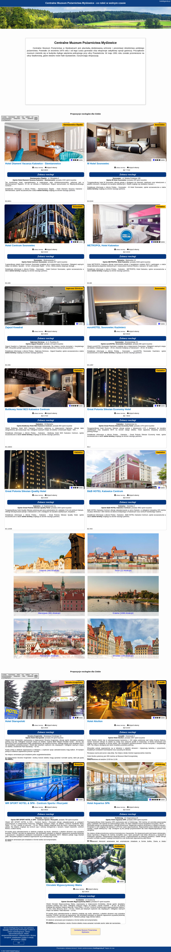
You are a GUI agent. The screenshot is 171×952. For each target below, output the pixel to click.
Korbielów (119, 846)
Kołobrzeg (160, 764)
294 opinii (136, 181)
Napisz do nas (109, 948)
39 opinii (54, 739)
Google (5, 930)
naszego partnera (68, 192)
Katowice (161, 207)
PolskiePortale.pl (14, 951)
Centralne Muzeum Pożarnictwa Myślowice (85, 931)
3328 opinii (140, 263)
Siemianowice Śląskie (73, 125)
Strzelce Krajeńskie (74, 682)
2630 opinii (61, 509)
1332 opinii (66, 181)
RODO (23, 939)
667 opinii (57, 263)
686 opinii (142, 345)
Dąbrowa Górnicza (74, 288)
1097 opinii (135, 739)
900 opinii (62, 427)
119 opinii (53, 345)
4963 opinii (141, 509)
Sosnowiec (160, 125)
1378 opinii (144, 427)
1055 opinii (137, 821)
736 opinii (68, 821)
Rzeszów (79, 764)
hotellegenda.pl (165, 1)
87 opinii (100, 903)
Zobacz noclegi (46, 175)
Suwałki (161, 682)
